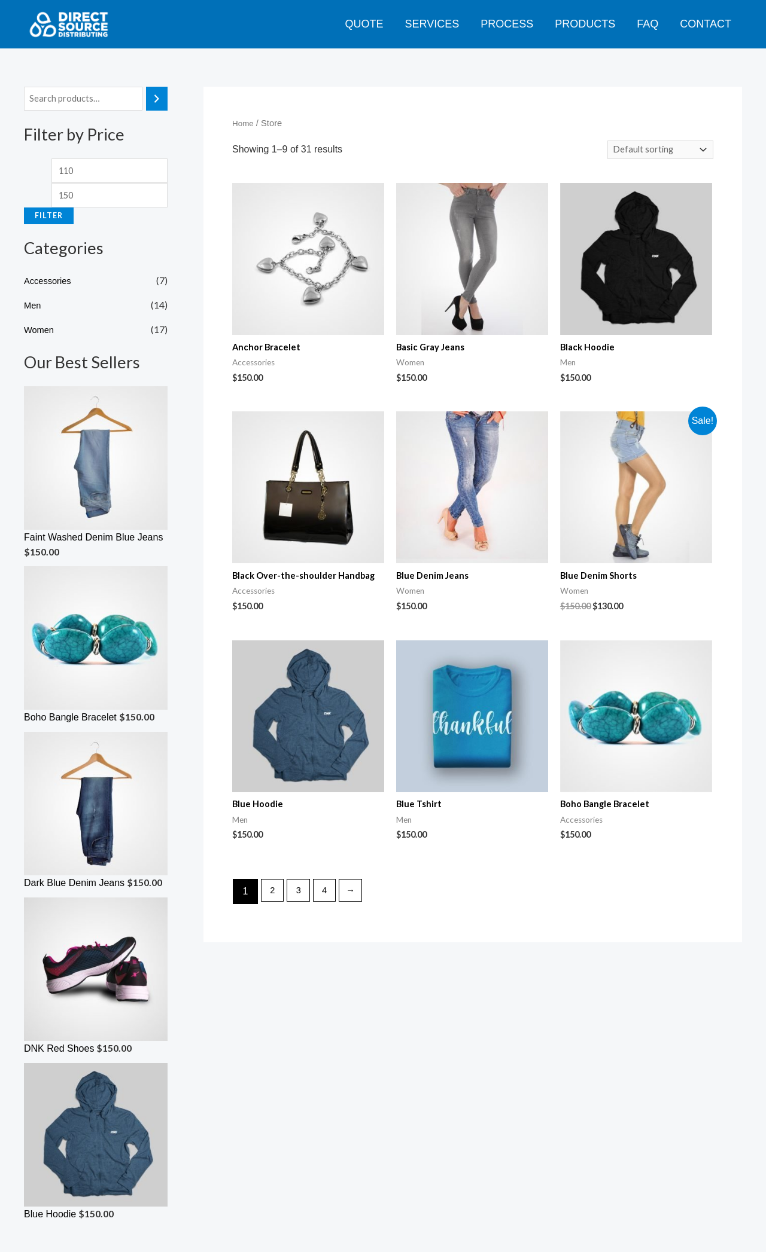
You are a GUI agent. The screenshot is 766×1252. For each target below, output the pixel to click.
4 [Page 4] (330, 912)
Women (40, 336)
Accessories (49, 287)
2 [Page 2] (273, 912)
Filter (49, 222)
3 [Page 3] (302, 912)
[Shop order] (657, 151)
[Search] (157, 99)
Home (244, 123)
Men (33, 312)
